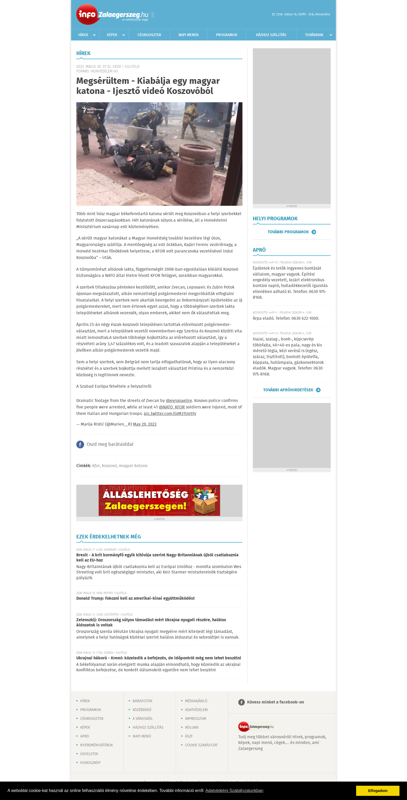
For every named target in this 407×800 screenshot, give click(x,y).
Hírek (83, 35)
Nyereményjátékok (96, 745)
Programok (227, 35)
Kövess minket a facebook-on (275, 702)
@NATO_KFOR (172, 407)
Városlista (153, 14)
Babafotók (142, 701)
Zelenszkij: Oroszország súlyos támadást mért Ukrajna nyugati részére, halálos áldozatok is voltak (151, 622)
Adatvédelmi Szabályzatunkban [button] (234, 790)
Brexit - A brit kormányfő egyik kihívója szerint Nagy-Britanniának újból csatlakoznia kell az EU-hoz (157, 558)
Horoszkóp (90, 763)
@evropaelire (179, 401)
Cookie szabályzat (201, 745)
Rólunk (192, 727)
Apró (84, 736)
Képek (112, 35)
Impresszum (195, 719)
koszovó (109, 466)
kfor (96, 466)
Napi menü (142, 736)
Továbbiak (314, 35)
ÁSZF (189, 736)
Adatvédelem (196, 710)
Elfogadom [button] (378, 791)
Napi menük (189, 35)
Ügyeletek (89, 754)
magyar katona (133, 466)
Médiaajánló (196, 701)
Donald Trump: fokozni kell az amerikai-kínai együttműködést (135, 598)
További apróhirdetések (288, 390)
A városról (143, 719)
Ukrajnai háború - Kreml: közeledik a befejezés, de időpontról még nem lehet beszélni (158, 658)
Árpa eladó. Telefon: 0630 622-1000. (286, 318)
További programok (288, 232)
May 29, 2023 (145, 424)
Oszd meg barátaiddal (110, 444)
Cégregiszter (149, 35)
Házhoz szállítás (271, 35)
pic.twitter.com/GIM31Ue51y (170, 414)
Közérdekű (142, 710)
